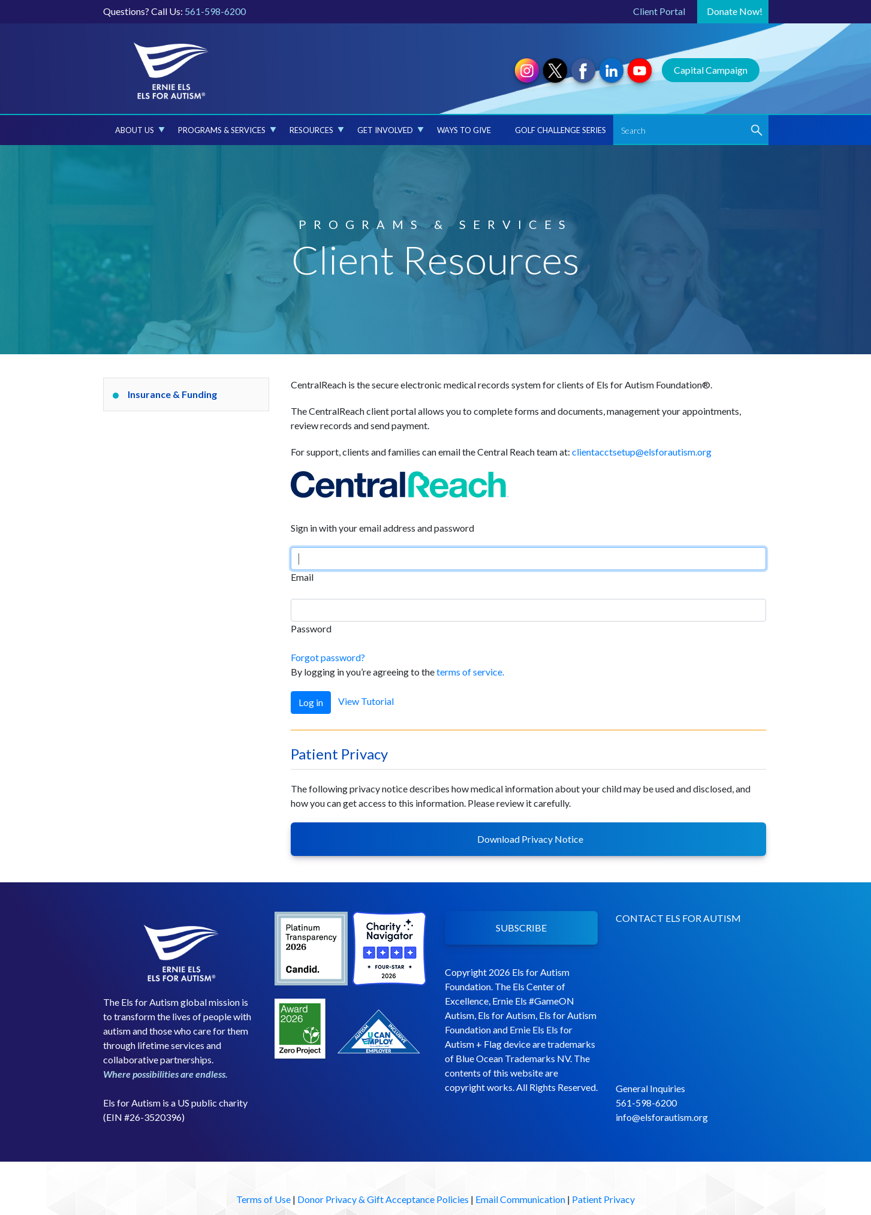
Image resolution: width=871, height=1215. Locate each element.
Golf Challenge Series (560, 130)
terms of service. (470, 671)
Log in (311, 702)
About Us (140, 130)
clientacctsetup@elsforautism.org (642, 451)
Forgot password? (328, 657)
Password (311, 628)
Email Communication (520, 1199)
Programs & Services (227, 130)
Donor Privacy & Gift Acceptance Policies (383, 1199)
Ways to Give (464, 130)
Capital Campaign (711, 70)
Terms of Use (263, 1199)
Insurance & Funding (172, 394)
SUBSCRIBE (521, 927)
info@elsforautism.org (662, 1117)
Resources (317, 130)
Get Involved (390, 130)
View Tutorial (366, 701)
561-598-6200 (215, 11)
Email (302, 577)
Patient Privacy (603, 1199)
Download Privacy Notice (528, 839)
